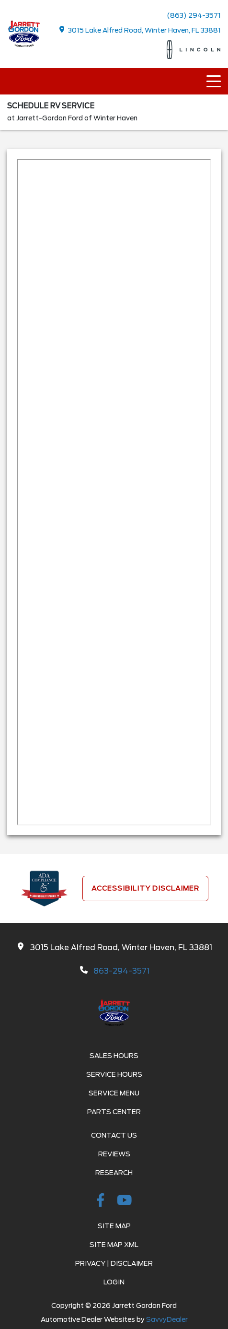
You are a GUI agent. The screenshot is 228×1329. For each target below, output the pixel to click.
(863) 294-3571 (194, 15)
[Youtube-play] (124, 1202)
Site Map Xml (114, 1244)
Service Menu (114, 1093)
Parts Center (114, 1112)
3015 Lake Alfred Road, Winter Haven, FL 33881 (140, 30)
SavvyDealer (167, 1319)
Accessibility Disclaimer (145, 888)
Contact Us (114, 1135)
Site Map (114, 1226)
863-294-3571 (121, 971)
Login (114, 1282)
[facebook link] (102, 1202)
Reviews (114, 1154)
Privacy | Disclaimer (114, 1263)
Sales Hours (114, 1055)
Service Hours (114, 1074)
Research (114, 1172)
